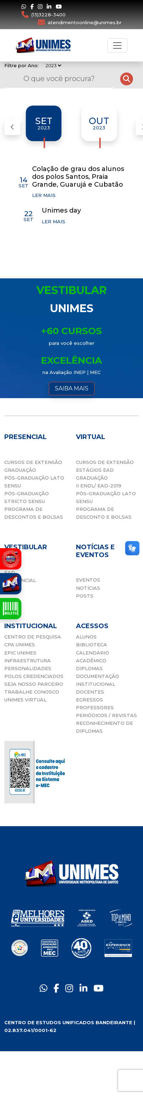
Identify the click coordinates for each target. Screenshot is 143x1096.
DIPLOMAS (89, 668)
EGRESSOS (89, 699)
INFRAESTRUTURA (27, 660)
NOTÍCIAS (88, 588)
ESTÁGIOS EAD (95, 470)
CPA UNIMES (19, 644)
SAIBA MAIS (71, 388)
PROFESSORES (95, 707)
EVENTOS (88, 580)
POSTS (84, 596)
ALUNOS (86, 637)
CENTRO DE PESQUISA (32, 637)
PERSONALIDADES (27, 668)
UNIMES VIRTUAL (25, 699)
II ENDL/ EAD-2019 (98, 485)
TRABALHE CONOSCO (31, 692)
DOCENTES (90, 692)
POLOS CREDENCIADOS (33, 676)
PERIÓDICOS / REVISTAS (106, 715)
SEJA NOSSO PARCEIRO (33, 684)
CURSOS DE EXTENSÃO (33, 462)
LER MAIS (44, 195)
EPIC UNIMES (20, 653)
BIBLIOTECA (91, 644)
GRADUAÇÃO (20, 470)
